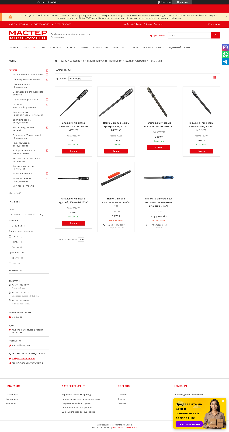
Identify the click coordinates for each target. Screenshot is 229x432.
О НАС (43, 47)
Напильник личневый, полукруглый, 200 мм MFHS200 (201, 126)
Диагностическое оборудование (22, 121)
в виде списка (218, 78)
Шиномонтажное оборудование (21, 85)
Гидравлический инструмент (76, 403)
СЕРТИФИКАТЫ (100, 47)
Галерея (122, 403)
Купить (73, 151)
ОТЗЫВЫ (134, 47)
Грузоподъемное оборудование (22, 144)
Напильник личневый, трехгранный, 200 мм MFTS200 (116, 126)
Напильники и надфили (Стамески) (127, 60)
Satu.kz (129, 424)
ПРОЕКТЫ (70, 47)
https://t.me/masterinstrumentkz (27, 363)
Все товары (12, 398)
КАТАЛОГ (27, 47)
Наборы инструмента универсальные (24, 152)
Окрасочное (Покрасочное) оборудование (27, 136)
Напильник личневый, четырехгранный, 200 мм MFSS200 (73, 126)
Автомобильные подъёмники (28, 74)
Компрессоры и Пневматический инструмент (28, 113)
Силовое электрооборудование (24, 106)
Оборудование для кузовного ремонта (28, 93)
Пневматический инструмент (77, 407)
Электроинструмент (23, 173)
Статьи (121, 398)
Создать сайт (43, 2)
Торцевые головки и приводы (77, 394)
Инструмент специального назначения (26, 159)
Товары (63, 60)
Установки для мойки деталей (24, 129)
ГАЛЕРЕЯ (84, 47)
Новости (122, 394)
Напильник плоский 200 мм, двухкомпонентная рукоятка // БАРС (158, 202)
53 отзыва (166, 2)
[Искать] (215, 35)
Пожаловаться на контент (124, 427)
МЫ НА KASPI (119, 47)
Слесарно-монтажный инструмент (88, 60)
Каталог (13, 69)
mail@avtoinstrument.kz (23, 358)
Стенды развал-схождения (26, 79)
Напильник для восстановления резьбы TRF (116, 202)
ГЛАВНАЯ (13, 47)
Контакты (11, 403)
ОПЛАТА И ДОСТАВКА (153, 47)
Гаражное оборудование (25, 99)
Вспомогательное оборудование (22, 180)
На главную (12, 394)
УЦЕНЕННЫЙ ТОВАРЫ (179, 47)
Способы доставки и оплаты (188, 394)
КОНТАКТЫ (55, 47)
